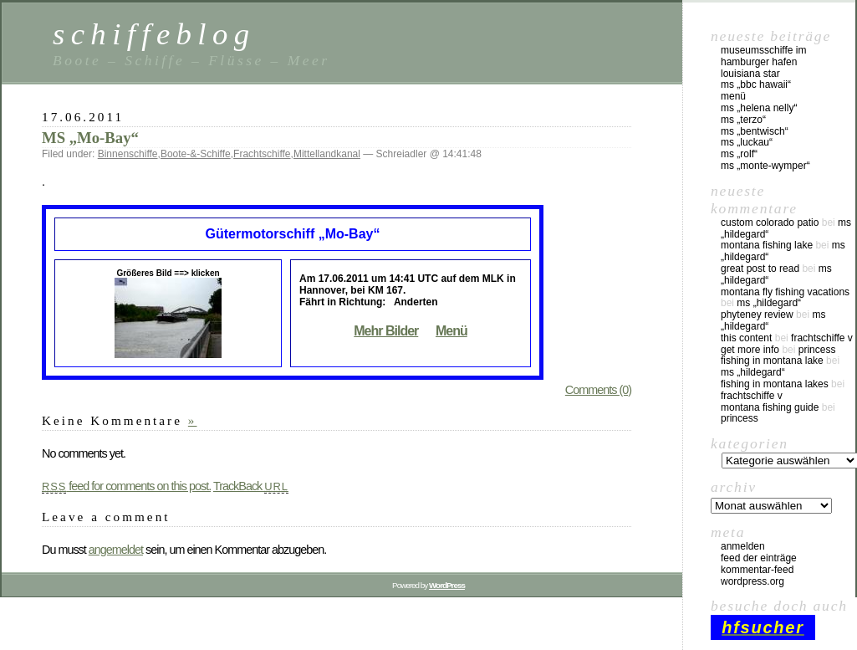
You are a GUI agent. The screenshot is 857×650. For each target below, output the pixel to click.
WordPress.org (752, 581)
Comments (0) (598, 390)
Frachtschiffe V (822, 338)
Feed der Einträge (759, 558)
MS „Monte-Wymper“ (765, 165)
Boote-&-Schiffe (196, 154)
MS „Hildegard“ (769, 303)
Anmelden (743, 546)
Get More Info (750, 350)
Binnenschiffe (128, 154)
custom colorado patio (770, 222)
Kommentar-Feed (757, 570)
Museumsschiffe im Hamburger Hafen (763, 56)
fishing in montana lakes (775, 384)
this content (746, 338)
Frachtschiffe (261, 154)
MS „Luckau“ (747, 142)
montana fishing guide (770, 407)
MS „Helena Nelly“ (759, 108)
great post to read (760, 268)
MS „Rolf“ (739, 154)
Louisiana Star (750, 73)
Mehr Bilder (386, 331)
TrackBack (250, 486)
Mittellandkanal (326, 154)
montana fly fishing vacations (785, 292)
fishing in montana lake (772, 360)
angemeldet (116, 549)
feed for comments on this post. (126, 486)
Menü (451, 331)
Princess (817, 350)
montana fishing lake (767, 245)
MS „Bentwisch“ (754, 131)
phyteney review (757, 314)
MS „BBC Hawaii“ (756, 84)
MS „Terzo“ (743, 119)
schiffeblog (154, 34)
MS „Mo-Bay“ (90, 137)
